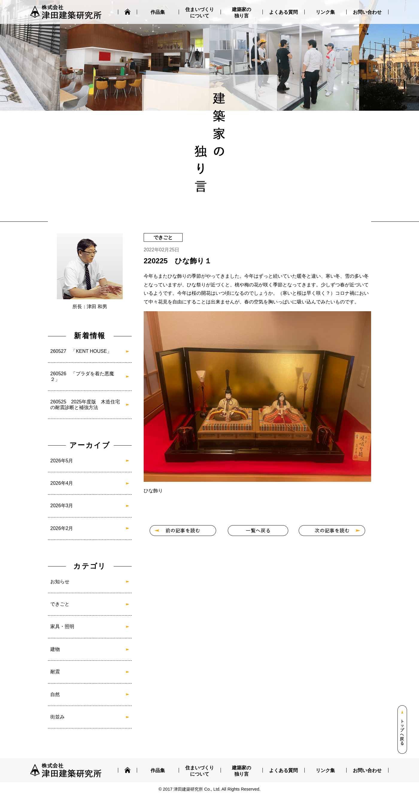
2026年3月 (61, 505)
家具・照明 (62, 626)
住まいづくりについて (199, 12)
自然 (55, 694)
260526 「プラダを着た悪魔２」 (82, 376)
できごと (59, 604)
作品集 (158, 12)
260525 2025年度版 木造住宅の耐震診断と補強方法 (85, 404)
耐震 (55, 671)
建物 (55, 649)
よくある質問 (283, 12)
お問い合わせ (367, 12)
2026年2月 (61, 528)
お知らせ (59, 581)
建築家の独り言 (241, 12)
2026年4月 (61, 483)
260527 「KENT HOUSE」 (81, 351)
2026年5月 (61, 460)
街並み (57, 716)
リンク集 (325, 12)
